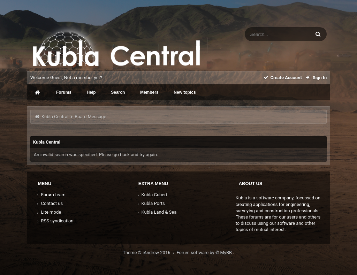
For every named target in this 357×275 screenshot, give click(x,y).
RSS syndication (55, 220)
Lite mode (48, 212)
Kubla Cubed (151, 194)
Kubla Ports (150, 203)
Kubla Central (54, 116)
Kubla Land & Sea (156, 212)
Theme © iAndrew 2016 (149, 252)
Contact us (49, 203)
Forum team (51, 194)
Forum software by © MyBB (205, 252)
